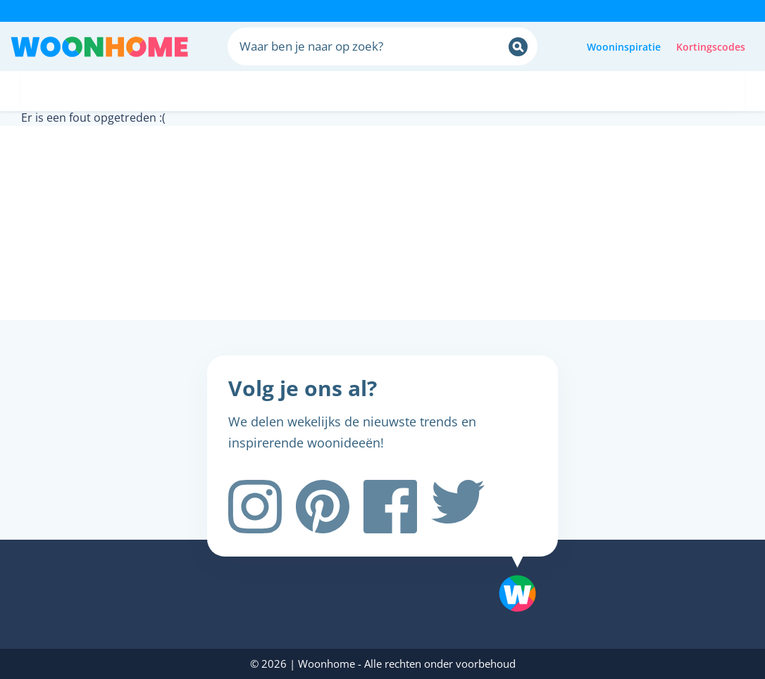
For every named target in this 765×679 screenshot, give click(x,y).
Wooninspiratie (624, 46)
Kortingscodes (710, 46)
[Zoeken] (518, 46)
